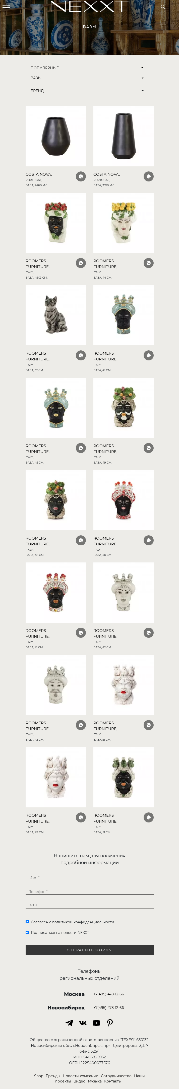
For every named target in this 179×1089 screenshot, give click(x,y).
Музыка (95, 1081)
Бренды (53, 1076)
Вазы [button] (36, 78)
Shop (38, 1076)
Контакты (113, 1081)
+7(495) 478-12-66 (108, 994)
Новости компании (80, 1076)
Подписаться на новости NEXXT (57, 932)
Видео (79, 1081)
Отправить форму (89, 950)
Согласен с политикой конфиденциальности (70, 922)
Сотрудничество (116, 1076)
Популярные (87, 68)
